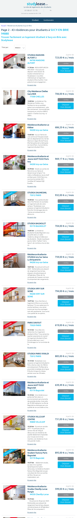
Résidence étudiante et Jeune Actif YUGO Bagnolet (38, 385)
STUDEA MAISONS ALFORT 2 (35, 56)
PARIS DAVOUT (34, 322)
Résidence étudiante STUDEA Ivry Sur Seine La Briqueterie (37, 257)
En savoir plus (31, 85)
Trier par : (5, 47)
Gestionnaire (48, 20)
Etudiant (34, 20)
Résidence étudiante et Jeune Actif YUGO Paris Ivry (38, 159)
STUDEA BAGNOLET (36, 223)
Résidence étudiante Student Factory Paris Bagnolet (37, 453)
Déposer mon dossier (65, 69)
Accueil (3, 26)
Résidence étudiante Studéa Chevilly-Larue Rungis (37, 489)
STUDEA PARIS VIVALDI (38, 353)
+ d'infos (66, 63)
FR (50, 10)
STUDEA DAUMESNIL (37, 192)
